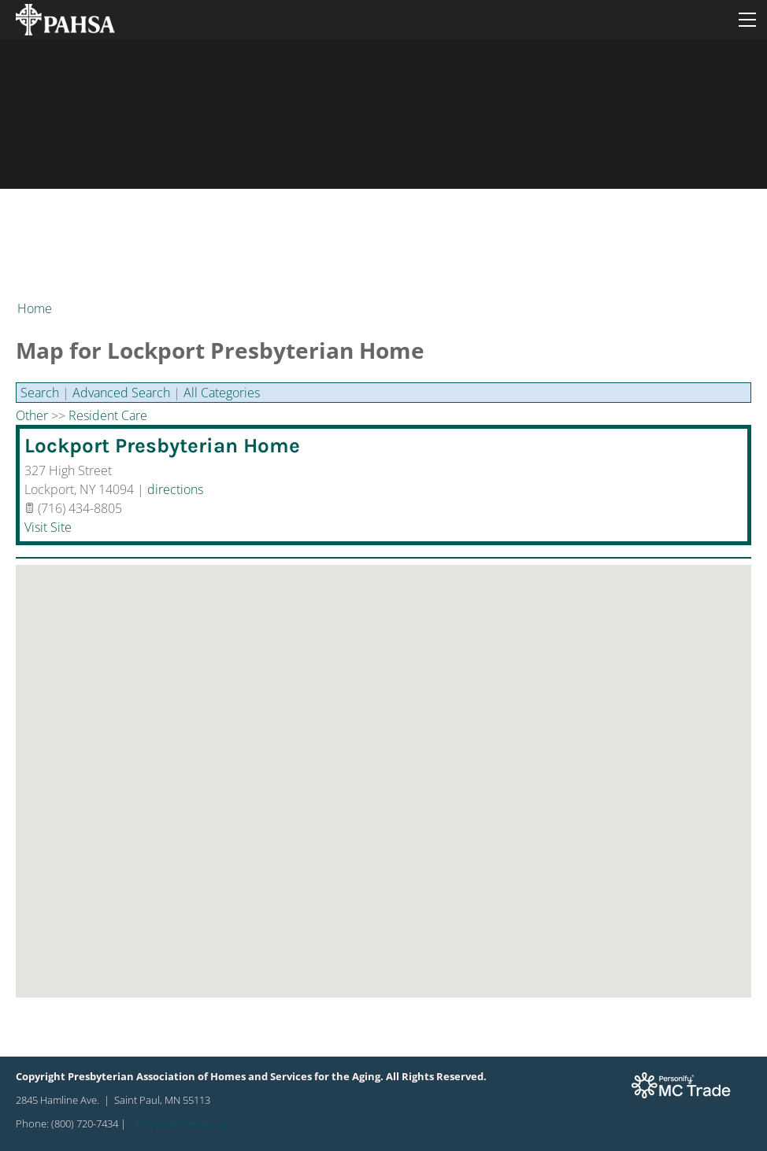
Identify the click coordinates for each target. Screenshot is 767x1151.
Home (34, 308)
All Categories (221, 392)
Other (32, 415)
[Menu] (747, 19)
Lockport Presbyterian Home (162, 445)
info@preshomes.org (177, 1123)
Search (39, 392)
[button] (383, 766)
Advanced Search (121, 392)
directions (175, 489)
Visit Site (48, 527)
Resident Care (108, 415)
